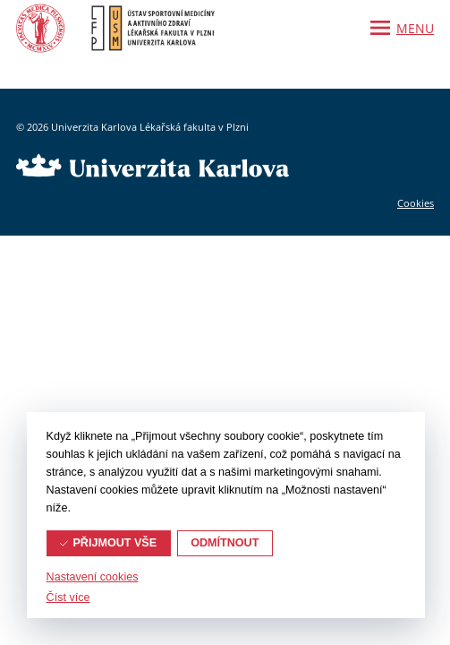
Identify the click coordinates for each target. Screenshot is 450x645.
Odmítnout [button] (225, 543)
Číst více (68, 597)
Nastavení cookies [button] (93, 577)
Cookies (415, 203)
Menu (415, 28)
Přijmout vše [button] (114, 543)
